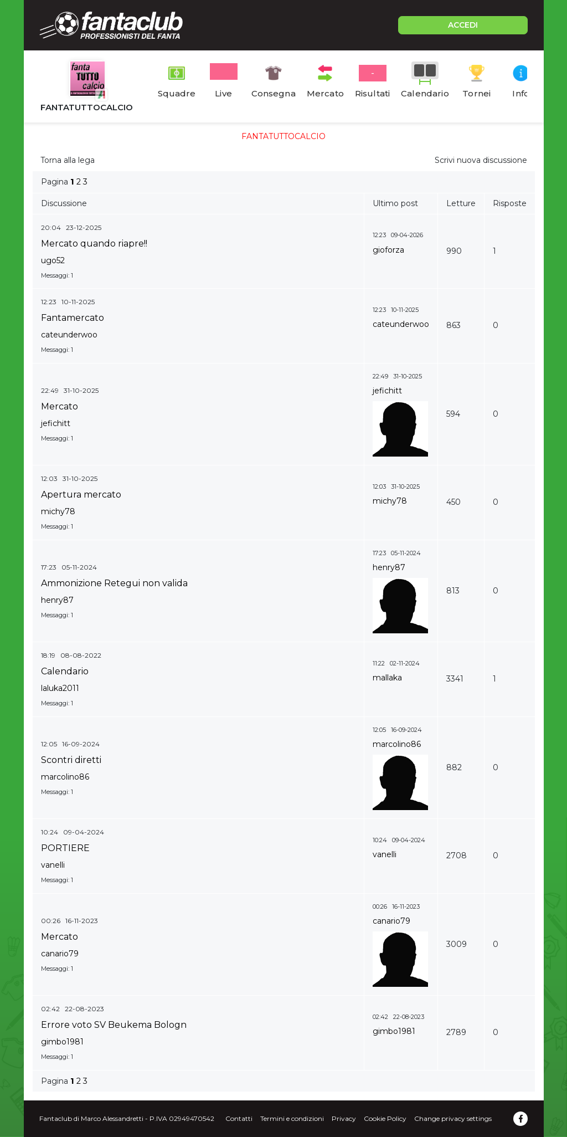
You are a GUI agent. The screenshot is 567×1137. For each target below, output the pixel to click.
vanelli (53, 865)
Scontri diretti (71, 760)
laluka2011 (60, 688)
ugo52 (53, 260)
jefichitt (55, 423)
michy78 (58, 511)
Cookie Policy (385, 1118)
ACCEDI (463, 25)
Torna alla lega (67, 160)
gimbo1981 (62, 1042)
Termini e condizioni (292, 1118)
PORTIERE (65, 848)
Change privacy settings (453, 1118)
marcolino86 (65, 777)
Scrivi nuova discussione (481, 160)
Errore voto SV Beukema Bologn (114, 1025)
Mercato (59, 406)
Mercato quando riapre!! (94, 243)
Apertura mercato (81, 494)
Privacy (344, 1118)
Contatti (238, 1118)
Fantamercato (72, 318)
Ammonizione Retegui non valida (114, 583)
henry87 (57, 600)
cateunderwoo (69, 335)
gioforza (388, 250)
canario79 (60, 954)
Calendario (65, 671)
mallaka (387, 678)
